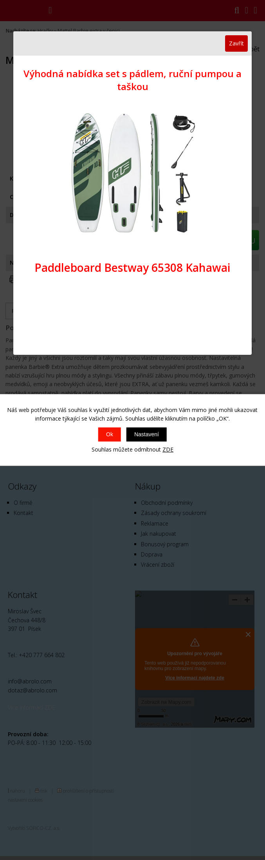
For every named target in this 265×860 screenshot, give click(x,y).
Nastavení (146, 434)
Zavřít (236, 43)
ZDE (167, 449)
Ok (109, 434)
